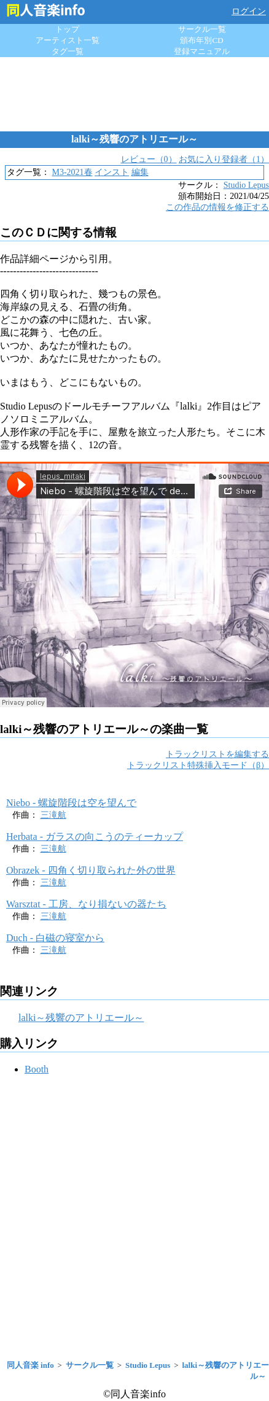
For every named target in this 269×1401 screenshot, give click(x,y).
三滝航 (53, 815)
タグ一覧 (68, 51)
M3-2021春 (72, 172)
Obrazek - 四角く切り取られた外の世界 (91, 870)
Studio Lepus (246, 185)
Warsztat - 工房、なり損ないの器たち (86, 904)
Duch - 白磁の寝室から (55, 938)
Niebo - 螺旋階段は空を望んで (71, 803)
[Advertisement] (134, 94)
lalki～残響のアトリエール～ (81, 1017)
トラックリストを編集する (217, 754)
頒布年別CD (201, 40)
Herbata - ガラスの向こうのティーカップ (94, 836)
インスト (112, 172)
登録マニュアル (202, 51)
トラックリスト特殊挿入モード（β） (198, 765)
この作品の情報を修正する (217, 207)
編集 (140, 172)
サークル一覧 (202, 29)
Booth (37, 1069)
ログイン (249, 11)
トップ (67, 29)
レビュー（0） (149, 159)
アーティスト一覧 (67, 40)
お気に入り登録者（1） (224, 159)
